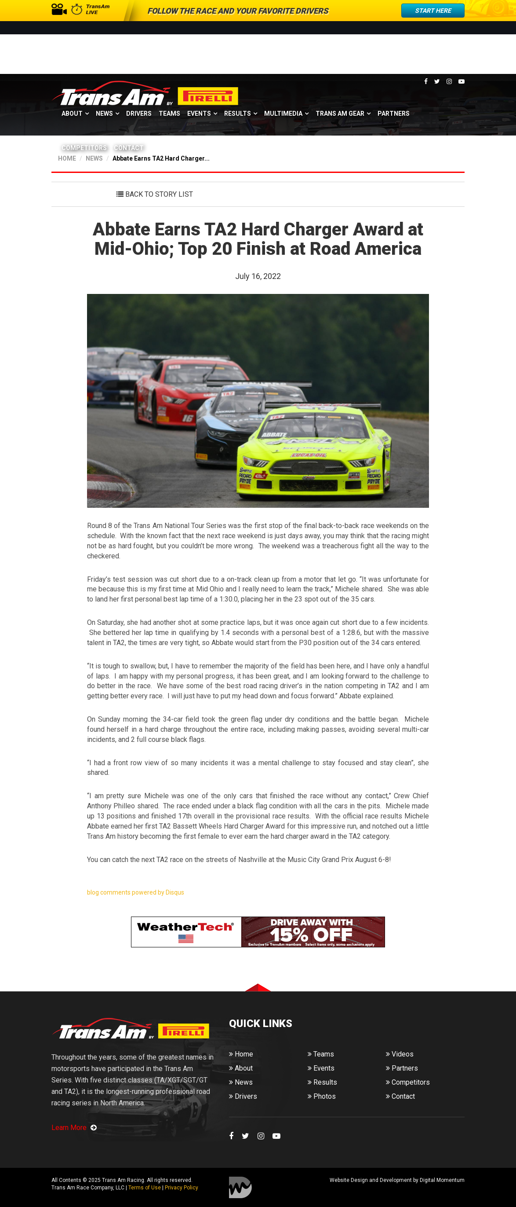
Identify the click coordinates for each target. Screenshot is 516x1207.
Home (241, 1054)
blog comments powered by (135, 892)
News (104, 113)
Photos (322, 1096)
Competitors (84, 147)
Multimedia (283, 113)
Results (237, 113)
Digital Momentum (240, 1187)
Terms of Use (144, 1188)
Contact (129, 147)
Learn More (74, 1127)
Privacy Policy (181, 1188)
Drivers (139, 113)
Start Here (433, 10)
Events (199, 113)
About (72, 113)
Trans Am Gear (340, 113)
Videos (400, 1054)
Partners (394, 113)
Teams (169, 113)
